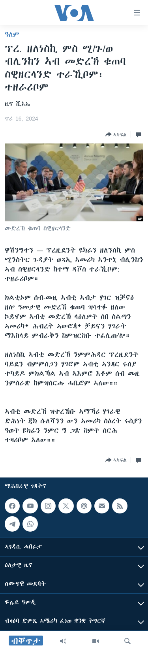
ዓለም (12, 34)
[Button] (116, 134)
